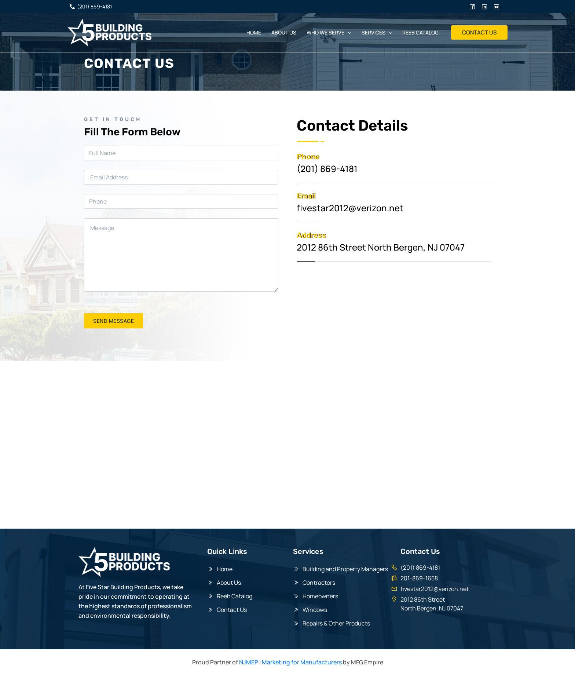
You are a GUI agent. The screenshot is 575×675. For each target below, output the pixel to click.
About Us (229, 583)
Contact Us (232, 610)
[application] (347, 32)
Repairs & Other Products (337, 623)
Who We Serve (329, 32)
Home (253, 32)
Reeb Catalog (420, 32)
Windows (316, 610)
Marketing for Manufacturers (302, 662)
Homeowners (320, 596)
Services (377, 32)
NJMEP (248, 662)
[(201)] (90, 6)
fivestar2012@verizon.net (434, 589)
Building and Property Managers (345, 569)
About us (283, 32)
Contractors (319, 583)
